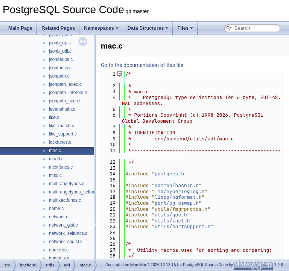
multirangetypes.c (66, 183)
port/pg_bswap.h (177, 203)
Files (185, 28)
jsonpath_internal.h (68, 92)
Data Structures (148, 28)
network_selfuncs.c (68, 233)
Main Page (20, 28)
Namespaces (101, 28)
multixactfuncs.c (65, 200)
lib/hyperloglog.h (180, 191)
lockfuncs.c (60, 142)
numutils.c (59, 258)
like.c (54, 117)
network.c (58, 216)
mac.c (55, 150)
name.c (56, 208)
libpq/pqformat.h (178, 197)
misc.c (55, 175)
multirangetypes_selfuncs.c (76, 192)
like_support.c (63, 134)
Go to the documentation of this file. (143, 65)
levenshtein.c (62, 109)
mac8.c (56, 158)
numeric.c (58, 250)
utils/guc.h (171, 215)
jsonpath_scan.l (64, 101)
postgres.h (169, 174)
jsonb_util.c (60, 51)
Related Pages (58, 28)
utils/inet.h (172, 221)
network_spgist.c (65, 241)
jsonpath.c (59, 76)
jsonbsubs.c (61, 59)
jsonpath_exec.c (65, 84)
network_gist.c (63, 225)
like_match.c (61, 125)
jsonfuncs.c (60, 67)
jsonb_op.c (60, 43)
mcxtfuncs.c (61, 167)
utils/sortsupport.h (182, 226)
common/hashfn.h (177, 185)
